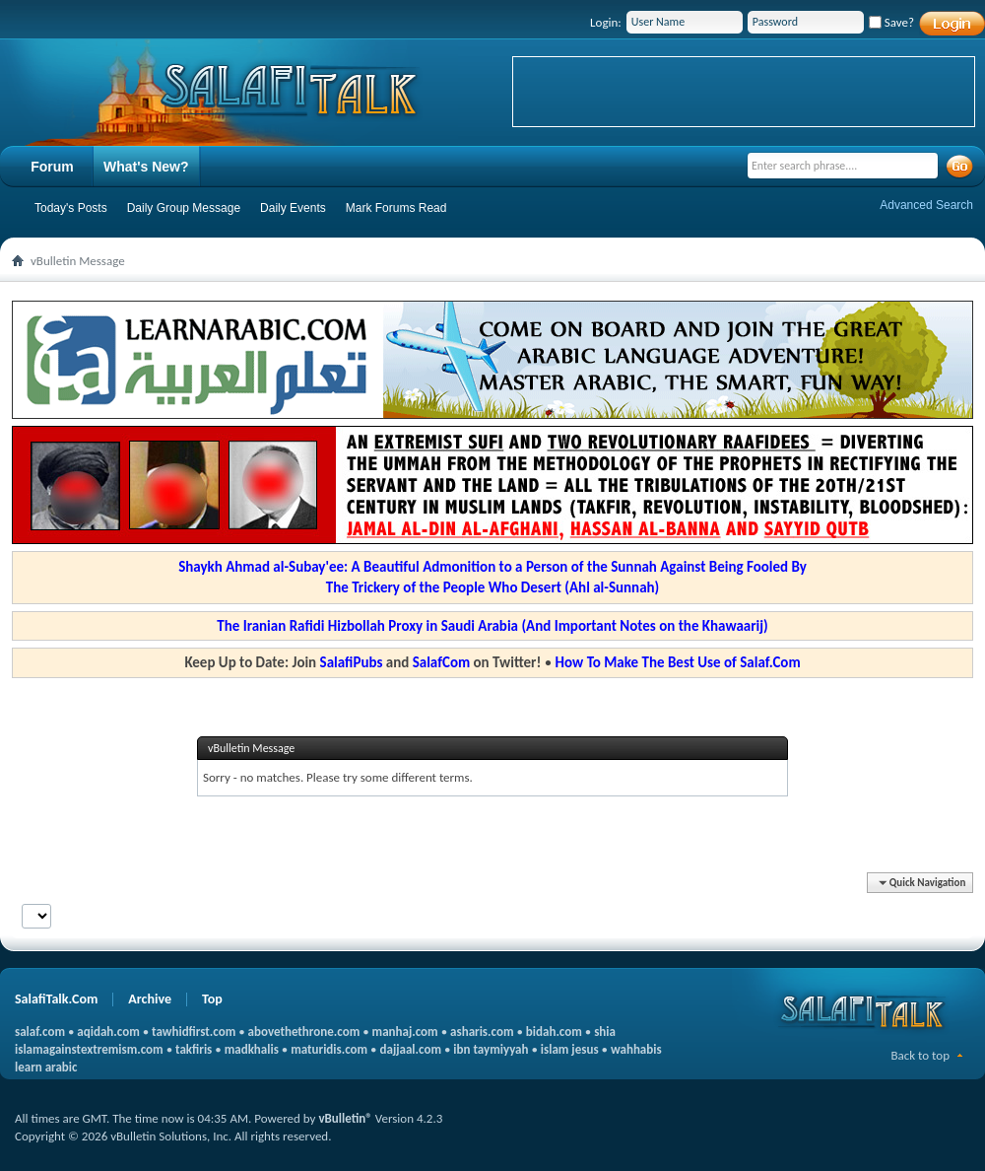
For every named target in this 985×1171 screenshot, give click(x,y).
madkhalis (252, 1049)
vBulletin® (344, 1118)
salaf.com (40, 1031)
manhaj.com (405, 1031)
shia (605, 1031)
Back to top (920, 1055)
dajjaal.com (410, 1049)
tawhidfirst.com (193, 1031)
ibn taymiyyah (490, 1049)
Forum (52, 166)
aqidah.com (108, 1031)
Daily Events (293, 208)
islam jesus (570, 1049)
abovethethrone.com (304, 1031)
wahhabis (636, 1049)
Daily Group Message (183, 208)
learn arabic (46, 1067)
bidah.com (554, 1031)
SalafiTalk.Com (56, 999)
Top (212, 999)
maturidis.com (329, 1049)
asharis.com (481, 1031)
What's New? (146, 166)
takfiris (193, 1049)
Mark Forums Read (396, 208)
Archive (149, 999)
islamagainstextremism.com (89, 1049)
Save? (891, 22)
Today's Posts (70, 208)
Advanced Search (926, 205)
